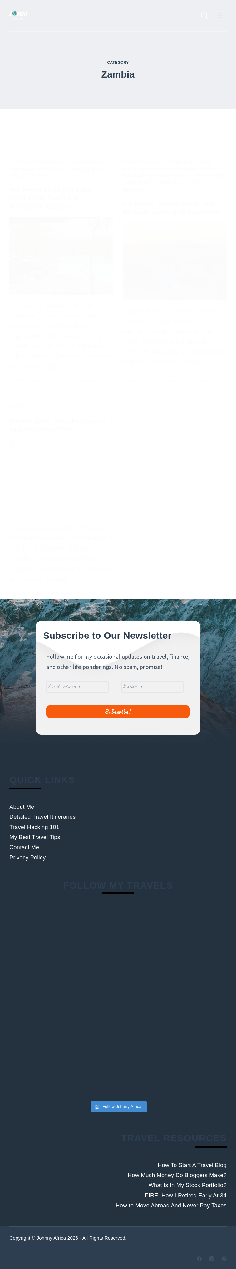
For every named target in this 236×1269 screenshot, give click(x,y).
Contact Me (24, 847)
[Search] (204, 15)
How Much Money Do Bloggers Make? (177, 1175)
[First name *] (77, 685)
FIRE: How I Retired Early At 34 (185, 1195)
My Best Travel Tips (34, 837)
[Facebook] (199, 1258)
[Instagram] (211, 1258)
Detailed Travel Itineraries (42, 817)
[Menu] (220, 15)
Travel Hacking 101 (34, 827)
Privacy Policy (27, 857)
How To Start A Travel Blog (192, 1165)
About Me (21, 807)
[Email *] (152, 685)
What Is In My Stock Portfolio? (188, 1185)
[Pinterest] (224, 1258)
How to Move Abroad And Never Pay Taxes (171, 1206)
